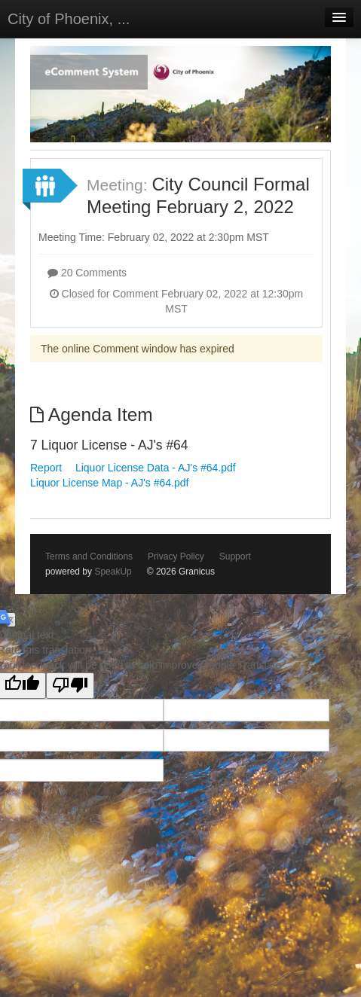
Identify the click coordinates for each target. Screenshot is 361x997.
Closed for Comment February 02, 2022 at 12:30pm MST (177, 301)
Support (235, 556)
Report (46, 468)
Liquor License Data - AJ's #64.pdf (155, 468)
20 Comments (87, 273)
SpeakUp (112, 571)
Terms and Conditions (89, 556)
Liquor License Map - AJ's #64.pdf (109, 483)
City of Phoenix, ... (69, 19)
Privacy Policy (176, 556)
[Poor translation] (70, 685)
